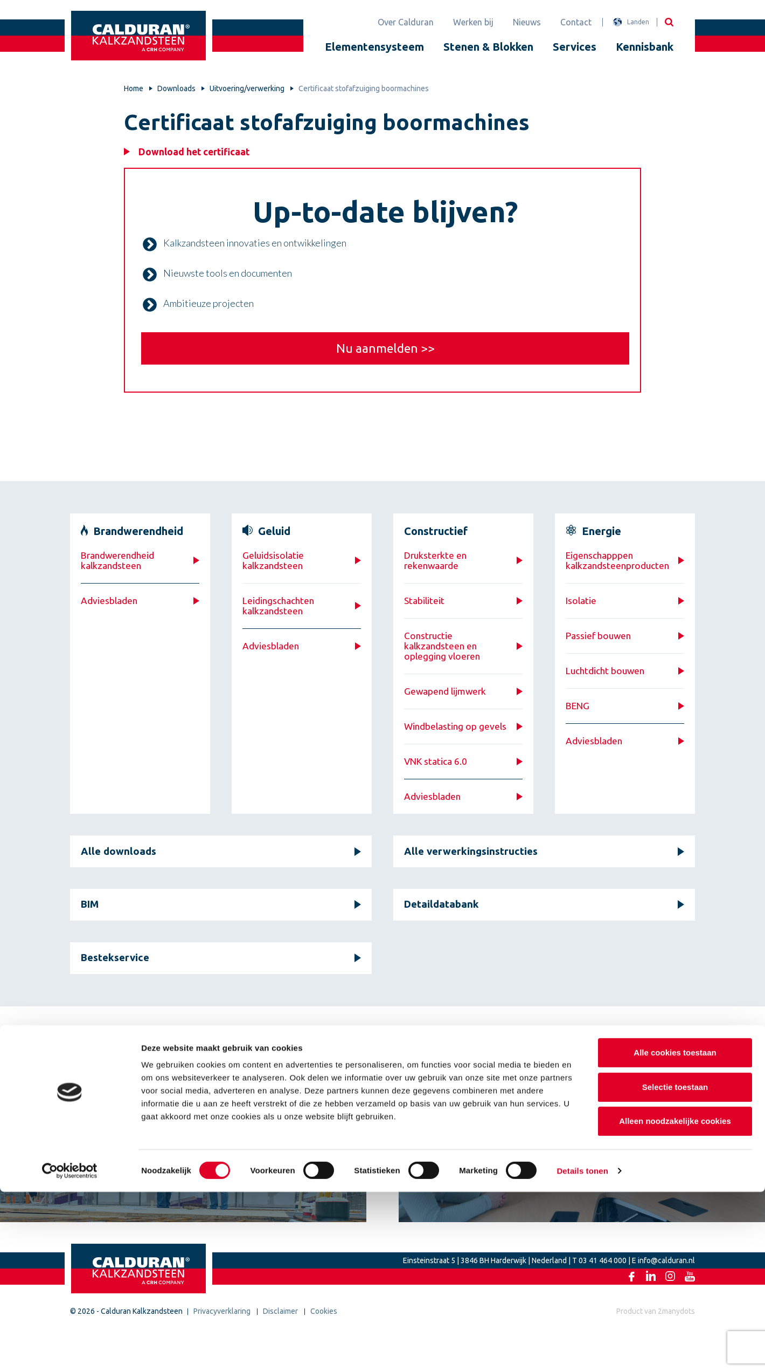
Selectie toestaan (675, 1266)
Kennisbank (644, 46)
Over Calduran (406, 22)
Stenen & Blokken (488, 46)
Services (574, 46)
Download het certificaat (197, 152)
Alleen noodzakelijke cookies (675, 1300)
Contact (576, 22)
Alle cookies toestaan (675, 1231)
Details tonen (582, 1349)
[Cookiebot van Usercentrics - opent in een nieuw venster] (70, 1350)
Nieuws (527, 22)
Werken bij (473, 22)
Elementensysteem (374, 46)
